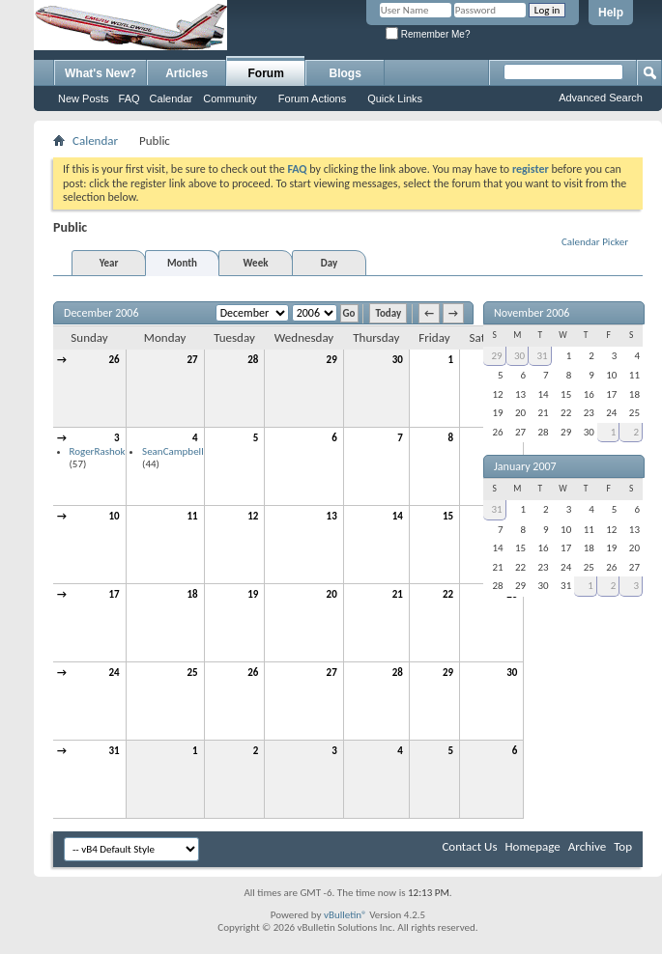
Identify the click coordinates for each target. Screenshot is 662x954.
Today (388, 313)
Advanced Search (601, 97)
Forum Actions (312, 98)
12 (252, 516)
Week (256, 263)
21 (397, 594)
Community (230, 98)
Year (109, 263)
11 (192, 516)
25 (192, 672)
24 (113, 672)
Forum (266, 73)
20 (332, 594)
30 (397, 359)
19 (252, 594)
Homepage (532, 846)
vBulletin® (345, 915)
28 (252, 359)
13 (332, 516)
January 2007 (525, 466)
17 (113, 594)
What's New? (100, 73)
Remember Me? (428, 34)
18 (192, 594)
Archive (587, 846)
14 (397, 516)
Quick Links (394, 98)
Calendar (171, 98)
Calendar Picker (594, 242)
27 (192, 359)
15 (448, 516)
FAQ (129, 98)
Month (182, 263)
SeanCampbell (173, 451)
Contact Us (469, 846)
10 (113, 516)
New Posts (83, 98)
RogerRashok (98, 451)
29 (332, 359)
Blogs (345, 73)
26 (113, 359)
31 (113, 750)
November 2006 (531, 313)
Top (623, 846)
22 (448, 594)
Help (610, 12)
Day (329, 263)
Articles (186, 73)
